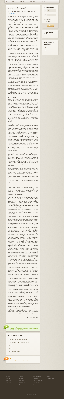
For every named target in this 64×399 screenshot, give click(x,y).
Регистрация (47, 21)
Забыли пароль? (47, 19)
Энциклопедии (12, 11)
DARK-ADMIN (12, 13)
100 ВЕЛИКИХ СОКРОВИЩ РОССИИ (26, 11)
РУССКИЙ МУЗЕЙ (17, 8)
